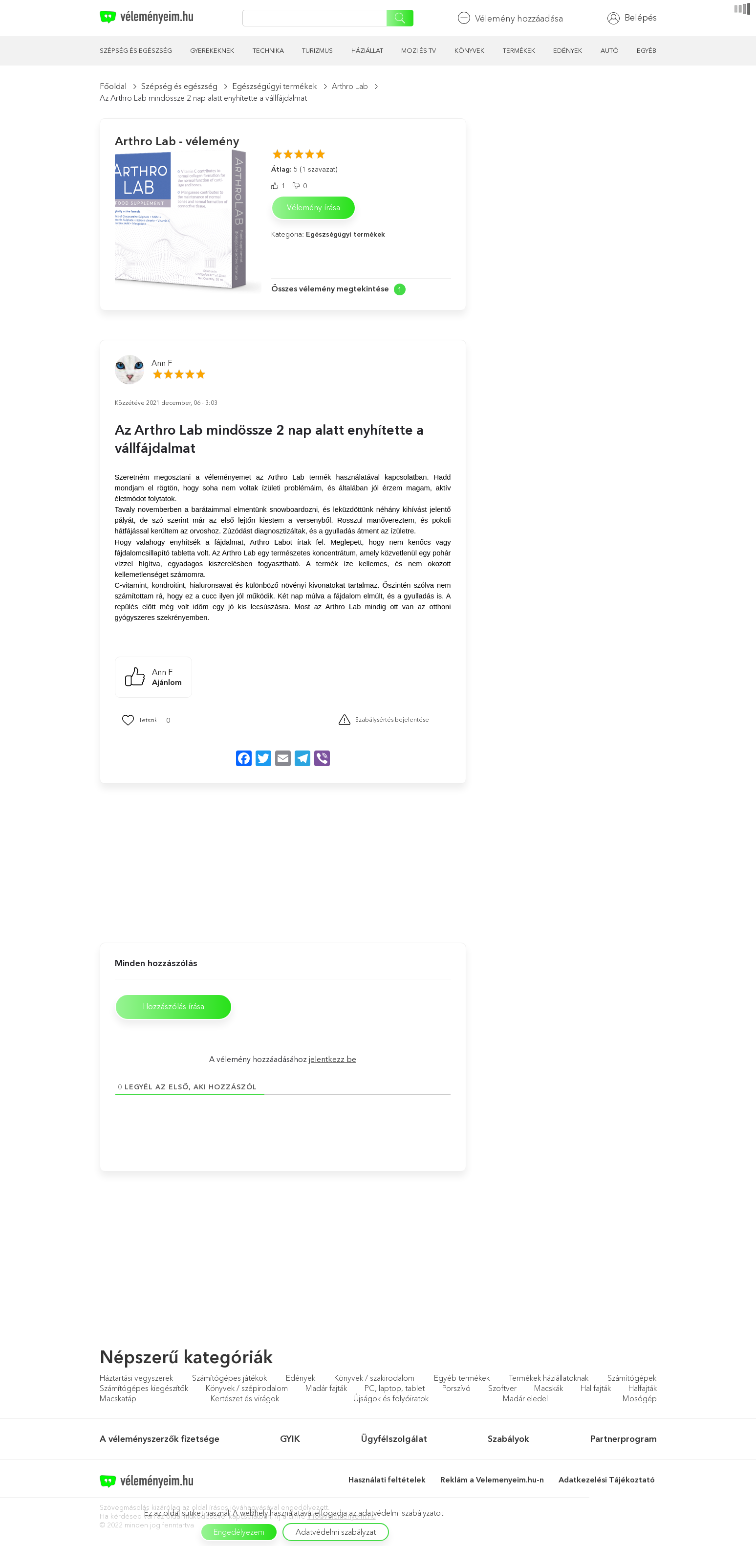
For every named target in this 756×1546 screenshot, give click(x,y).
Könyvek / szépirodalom (247, 1390)
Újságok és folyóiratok (391, 1400)
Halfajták (642, 1390)
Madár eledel (525, 1400)
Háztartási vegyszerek (136, 1380)
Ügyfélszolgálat (394, 1440)
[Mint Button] (139, 720)
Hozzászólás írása (178, 1008)
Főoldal (113, 86)
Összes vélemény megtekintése (330, 288)
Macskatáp (118, 1400)
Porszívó (456, 1390)
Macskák (548, 1390)
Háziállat (367, 50)
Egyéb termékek (462, 1380)
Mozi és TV (418, 50)
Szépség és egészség (136, 50)
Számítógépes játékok (229, 1380)
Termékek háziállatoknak (548, 1380)
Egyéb (646, 50)
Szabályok (508, 1440)
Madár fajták (326, 1390)
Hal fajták (596, 1390)
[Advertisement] (188, 862)
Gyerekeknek (212, 50)
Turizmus (317, 50)
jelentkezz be (332, 1060)
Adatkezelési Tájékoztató (608, 1481)
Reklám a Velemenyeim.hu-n (492, 1481)
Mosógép (640, 1400)
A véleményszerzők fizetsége (159, 1440)
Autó (610, 50)
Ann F (161, 363)
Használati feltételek (387, 1481)
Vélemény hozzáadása (510, 18)
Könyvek (469, 50)
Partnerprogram (623, 1440)
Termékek (519, 50)
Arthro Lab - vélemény (177, 141)
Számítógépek (631, 1380)
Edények (567, 50)
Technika (268, 50)
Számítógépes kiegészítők (144, 1390)
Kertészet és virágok (245, 1400)
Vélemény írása (313, 208)
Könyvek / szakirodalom (374, 1380)
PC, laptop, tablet (395, 1390)
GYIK (290, 1440)
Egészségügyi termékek (274, 86)
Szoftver (502, 1390)
